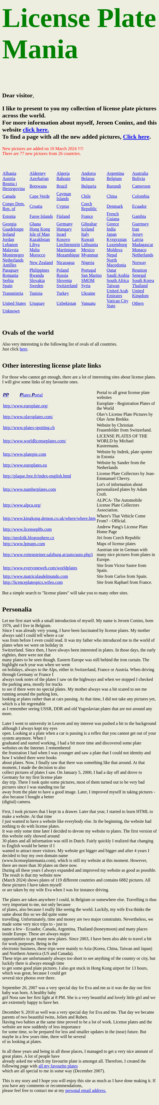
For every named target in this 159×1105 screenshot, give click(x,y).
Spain (7, 285)
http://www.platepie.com (24, 454)
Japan (111, 234)
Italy (85, 234)
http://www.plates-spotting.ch (29, 427)
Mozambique (68, 255)
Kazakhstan (40, 239)
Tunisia (36, 293)
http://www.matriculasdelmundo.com (35, 576)
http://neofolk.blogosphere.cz (28, 537)
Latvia (137, 239)
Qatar (111, 270)
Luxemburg (117, 244)
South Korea (143, 280)
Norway (139, 262)
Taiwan (113, 285)
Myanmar (89, 255)
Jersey (137, 234)
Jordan (8, 239)
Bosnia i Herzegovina (13, 186)
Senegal (139, 275)
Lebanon (10, 244)
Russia (62, 275)
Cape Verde (40, 196)
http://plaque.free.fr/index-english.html (37, 476)
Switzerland (67, 285)
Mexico (88, 249)
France (87, 216)
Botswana (38, 186)
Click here (136, 136)
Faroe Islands (41, 216)
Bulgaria (88, 186)
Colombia (140, 196)
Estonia (9, 216)
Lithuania (89, 244)
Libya (35, 244)
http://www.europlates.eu (25, 465)
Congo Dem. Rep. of (13, 206)
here (23, 349)
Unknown (11, 311)
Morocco (37, 255)
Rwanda (37, 275)
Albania (9, 173)
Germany (65, 224)
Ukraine (88, 293)
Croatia (36, 206)
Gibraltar (89, 224)
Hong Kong (40, 229)
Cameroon (141, 186)
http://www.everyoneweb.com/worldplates (40, 568)
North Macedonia (116, 262)
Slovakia (37, 280)
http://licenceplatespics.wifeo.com (33, 582)
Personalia (17, 609)
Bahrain (63, 178)
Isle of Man (40, 234)
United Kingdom (140, 293)
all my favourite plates (58, 1066)
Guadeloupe (12, 229)
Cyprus (63, 206)
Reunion (139, 270)
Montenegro (13, 255)
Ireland (8, 234)
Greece (113, 224)
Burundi (114, 186)
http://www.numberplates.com (29, 489)
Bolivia (138, 178)
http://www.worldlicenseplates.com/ (34, 441)
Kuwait (87, 239)
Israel (61, 234)
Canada (9, 196)
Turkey (63, 293)
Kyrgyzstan (116, 239)
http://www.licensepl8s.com (27, 529)
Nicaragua (66, 262)
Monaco (139, 249)
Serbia (8, 280)
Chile (86, 196)
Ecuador (139, 206)
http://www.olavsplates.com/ (28, 416)
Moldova (114, 249)
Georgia (9, 224)
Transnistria (12, 293)
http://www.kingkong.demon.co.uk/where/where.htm (49, 518)
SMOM (88, 280)
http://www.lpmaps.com (24, 543)
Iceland (87, 229)
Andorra (88, 173)
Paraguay (10, 270)
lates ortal (31, 395)
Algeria (63, 173)
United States (14, 303)
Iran (135, 229)
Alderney (38, 173)
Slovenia (64, 280)
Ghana (35, 224)
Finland (63, 216)
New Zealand (41, 262)
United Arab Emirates (117, 293)
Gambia (139, 216)
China (112, 196)
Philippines (39, 270)
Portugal (88, 270)
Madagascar (142, 244)
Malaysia (10, 249)
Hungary (64, 229)
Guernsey (140, 224)
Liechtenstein (68, 244)
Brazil (62, 186)
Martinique (66, 249)
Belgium (114, 178)
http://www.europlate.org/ (25, 405)
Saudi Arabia (118, 275)
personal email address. (85, 1090)
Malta (35, 249)
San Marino (91, 275)
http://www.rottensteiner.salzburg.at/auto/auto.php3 (48, 554)
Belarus (88, 178)
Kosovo (63, 239)
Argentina (115, 173)
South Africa (118, 280)
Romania (10, 275)
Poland (63, 270)
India (111, 229)
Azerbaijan (39, 178)
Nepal (112, 255)
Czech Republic (89, 206)
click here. (36, 129)
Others (138, 303)
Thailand (140, 285)
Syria (85, 285)
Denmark (115, 206)
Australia (140, 173)
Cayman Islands (64, 196)
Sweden (36, 285)
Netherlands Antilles (12, 262)
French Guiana (113, 216)
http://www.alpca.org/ (22, 505)
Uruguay (37, 303)
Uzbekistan (66, 303)
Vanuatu (88, 303)
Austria (8, 178)
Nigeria (87, 262)
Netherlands (142, 255)
